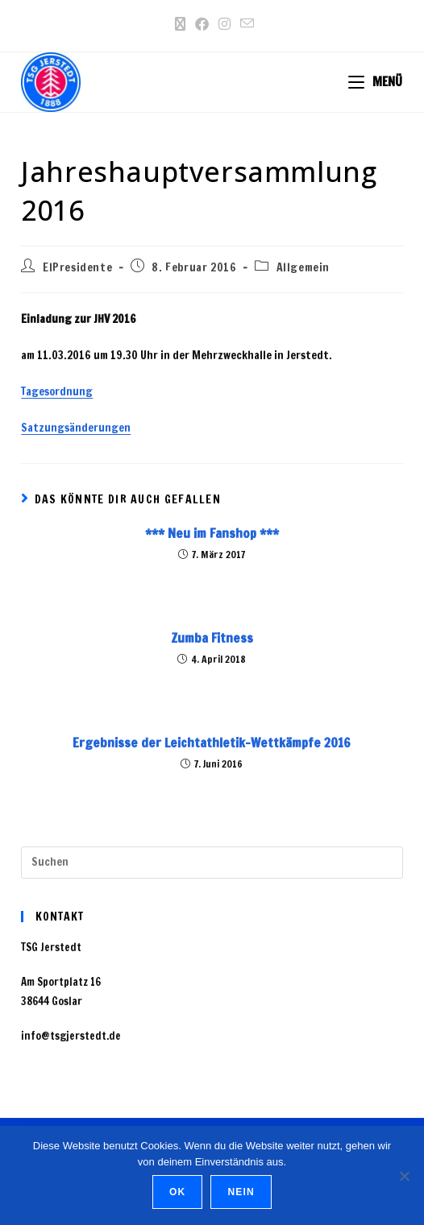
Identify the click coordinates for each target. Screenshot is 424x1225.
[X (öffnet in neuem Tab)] (180, 24)
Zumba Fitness (212, 638)
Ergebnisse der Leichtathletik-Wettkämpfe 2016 (212, 742)
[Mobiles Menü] (375, 81)
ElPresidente (77, 267)
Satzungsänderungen (76, 428)
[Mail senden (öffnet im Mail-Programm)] (244, 23)
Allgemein (303, 267)
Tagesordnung (57, 391)
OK (177, 1192)
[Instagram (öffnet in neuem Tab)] (224, 24)
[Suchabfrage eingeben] (211, 862)
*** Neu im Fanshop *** (212, 533)
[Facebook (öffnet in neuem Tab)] (202, 24)
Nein (240, 1192)
